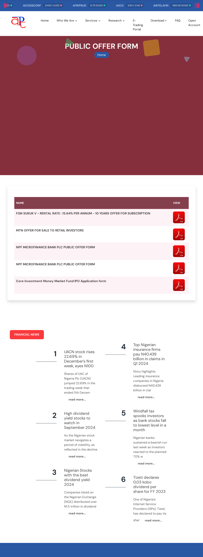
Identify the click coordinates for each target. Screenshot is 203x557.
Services (91, 20)
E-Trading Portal (138, 25)
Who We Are (65, 20)
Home (45, 20)
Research (115, 20)
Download (157, 20)
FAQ (177, 20)
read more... (77, 399)
